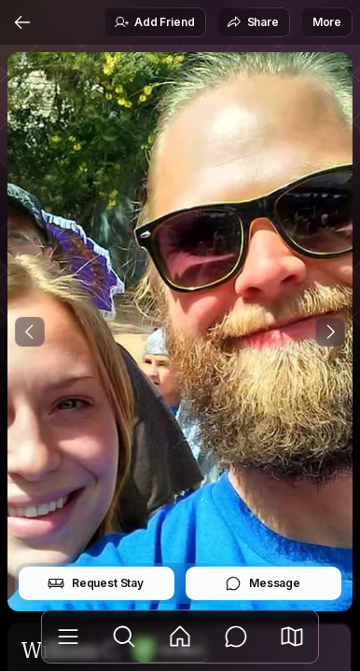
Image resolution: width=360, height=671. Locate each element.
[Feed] (180, 636)
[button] (292, 636)
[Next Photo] (330, 332)
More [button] (326, 22)
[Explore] (124, 636)
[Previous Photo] (30, 332)
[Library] (68, 636)
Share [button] (253, 22)
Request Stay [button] (96, 583)
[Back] (22, 22)
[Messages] (236, 636)
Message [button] (262, 583)
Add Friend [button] (154, 22)
